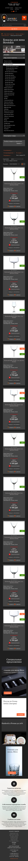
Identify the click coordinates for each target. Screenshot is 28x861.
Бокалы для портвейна (10, 77)
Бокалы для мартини (10, 78)
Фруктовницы (7, 127)
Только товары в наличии (10, 160)
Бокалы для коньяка (9, 80)
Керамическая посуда (14, 834)
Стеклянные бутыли (8, 100)
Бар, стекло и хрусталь (9, 34)
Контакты (17, 9)
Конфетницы (7, 123)
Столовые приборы (14, 836)
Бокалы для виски (9, 73)
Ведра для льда (7, 107)
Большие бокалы (10, 70)
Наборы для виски (8, 87)
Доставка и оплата (9, 7)
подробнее (7, 693)
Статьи (11, 9)
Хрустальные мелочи (9, 130)
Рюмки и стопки (8, 61)
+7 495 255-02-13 (16, 4)
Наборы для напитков (9, 93)
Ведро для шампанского (9, 105)
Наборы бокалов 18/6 (9, 95)
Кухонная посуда (14, 838)
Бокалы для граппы (9, 75)
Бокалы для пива (9, 82)
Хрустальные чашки (9, 114)
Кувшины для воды (8, 102)
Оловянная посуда (14, 837)
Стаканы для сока (9, 86)
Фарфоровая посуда (14, 833)
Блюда (5, 119)
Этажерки (6, 128)
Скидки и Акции (18, 7)
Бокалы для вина (5, 35)
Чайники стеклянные (9, 116)
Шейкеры (6, 109)
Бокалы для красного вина (12, 66)
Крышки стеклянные (9, 121)
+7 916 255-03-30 (14, 2)
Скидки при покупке (15, 200)
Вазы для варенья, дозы (9, 125)
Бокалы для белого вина (11, 68)
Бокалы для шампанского (11, 71)
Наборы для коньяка (9, 89)
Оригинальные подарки (14, 840)
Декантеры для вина (8, 103)
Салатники (6, 118)
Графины (6, 96)
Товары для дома (14, 839)
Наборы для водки (8, 91)
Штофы (5, 98)
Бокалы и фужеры (20, 34)
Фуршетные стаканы (9, 111)
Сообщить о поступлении (14, 203)
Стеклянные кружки (8, 112)
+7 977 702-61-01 (14, 850)
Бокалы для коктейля (10, 84)
